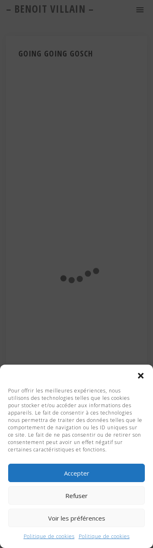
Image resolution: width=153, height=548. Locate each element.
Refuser (76, 496)
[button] (141, 375)
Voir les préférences (76, 518)
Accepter (76, 473)
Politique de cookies (49, 536)
